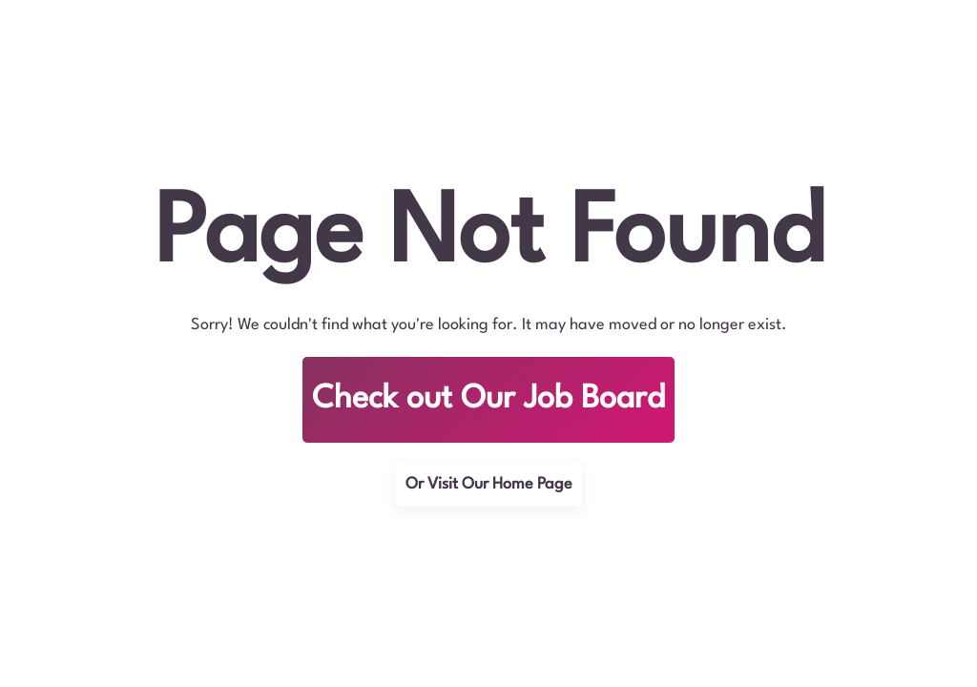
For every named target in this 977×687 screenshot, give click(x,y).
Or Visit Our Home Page (488, 484)
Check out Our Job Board (488, 399)
